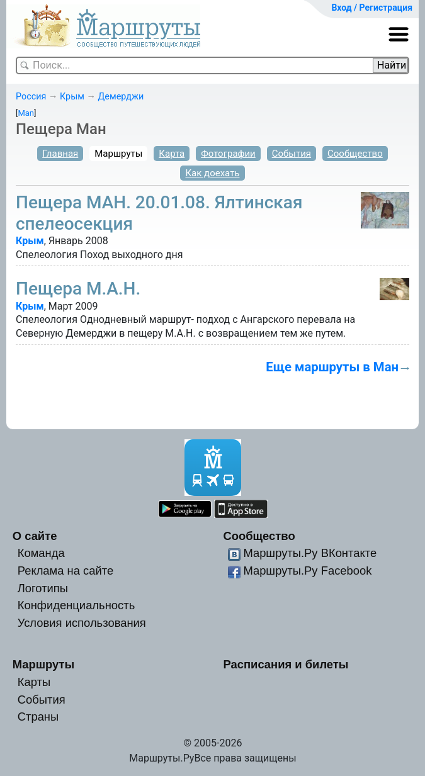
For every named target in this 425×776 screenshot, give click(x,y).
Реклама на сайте (66, 570)
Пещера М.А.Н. (78, 288)
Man (26, 113)
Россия (31, 96)
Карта (171, 153)
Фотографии (228, 153)
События (291, 153)
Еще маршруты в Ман (332, 366)
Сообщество (355, 153)
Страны (38, 716)
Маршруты (118, 153)
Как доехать (212, 173)
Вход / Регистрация (371, 8)
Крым (72, 96)
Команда (41, 553)
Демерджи (121, 96)
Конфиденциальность (76, 605)
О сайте (35, 536)
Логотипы (43, 588)
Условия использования (82, 622)
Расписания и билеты (285, 664)
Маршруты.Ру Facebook (307, 570)
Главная (60, 153)
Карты (34, 682)
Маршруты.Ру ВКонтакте (310, 553)
